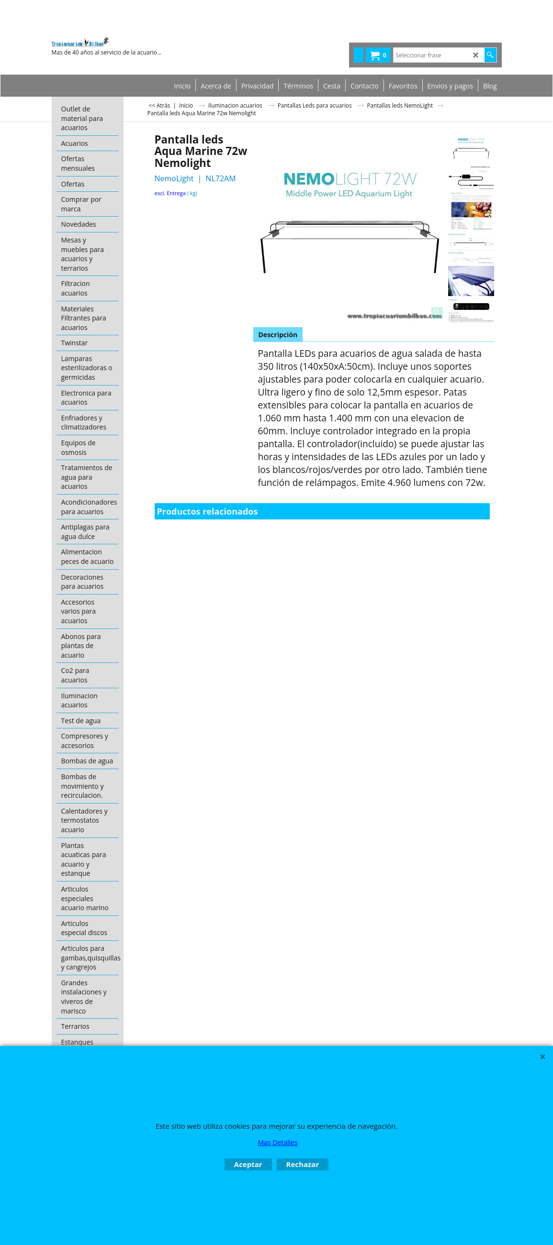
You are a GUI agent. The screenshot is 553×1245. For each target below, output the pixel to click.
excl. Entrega (170, 193)
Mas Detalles (277, 1142)
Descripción (278, 334)
